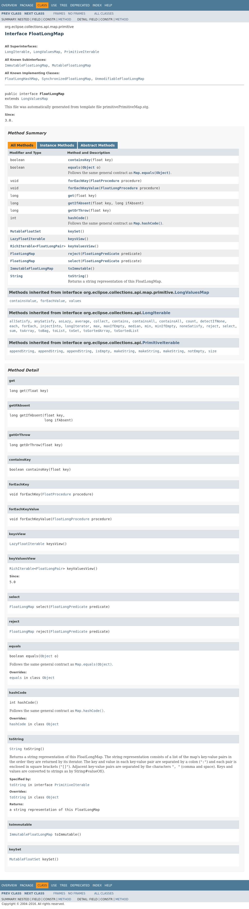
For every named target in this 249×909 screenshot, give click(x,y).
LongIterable (17, 52)
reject (74, 254)
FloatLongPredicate (100, 254)
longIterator (77, 326)
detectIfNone (212, 321)
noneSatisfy (191, 326)
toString (76, 276)
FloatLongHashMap (21, 79)
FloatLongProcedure (119, 188)
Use (54, 5)
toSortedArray (96, 331)
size (212, 351)
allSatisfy (19, 321)
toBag (43, 331)
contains (120, 321)
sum (12, 331)
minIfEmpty (165, 326)
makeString (124, 351)
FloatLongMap (22, 254)
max (97, 326)
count (191, 321)
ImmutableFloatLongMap (26, 65)
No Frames (76, 13)
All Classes (104, 13)
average (82, 321)
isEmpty (103, 351)
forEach (29, 326)
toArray (27, 331)
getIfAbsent (79, 203)
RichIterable (22, 246)
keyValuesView (81, 246)
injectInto (50, 326)
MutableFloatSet (25, 231)
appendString (21, 351)
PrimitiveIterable (81, 52)
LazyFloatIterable (27, 239)
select (74, 261)
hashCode (76, 218)
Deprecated (80, 5)
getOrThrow (78, 210)
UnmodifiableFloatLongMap (119, 79)
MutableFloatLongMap (71, 65)
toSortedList (126, 331)
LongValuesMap (47, 52)
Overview (9, 5)
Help (108, 5)
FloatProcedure (104, 181)
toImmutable (79, 268)
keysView (76, 239)
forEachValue (52, 301)
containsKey (79, 160)
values (75, 301)
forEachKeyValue (83, 188)
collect (101, 321)
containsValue (22, 301)
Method (64, 19)
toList (59, 331)
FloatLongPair (50, 246)
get (71, 196)
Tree (63, 5)
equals (74, 167)
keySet (74, 231)
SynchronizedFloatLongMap (66, 79)
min (148, 326)
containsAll (144, 321)
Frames (59, 13)
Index (97, 5)
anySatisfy (44, 321)
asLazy (65, 321)
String (16, 276)
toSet (74, 331)
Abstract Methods (98, 145)
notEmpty (196, 351)
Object (88, 167)
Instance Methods (57, 145)
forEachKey (78, 181)
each (13, 326)
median (134, 326)
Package (26, 5)
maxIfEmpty (114, 326)
